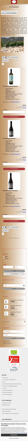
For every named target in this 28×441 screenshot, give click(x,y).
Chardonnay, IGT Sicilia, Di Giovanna (10, 86)
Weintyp (5, 254)
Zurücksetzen (14, 273)
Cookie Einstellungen (7, 394)
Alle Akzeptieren (14, 435)
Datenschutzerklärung (22, 432)
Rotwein (5, 256)
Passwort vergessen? (7, 343)
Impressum (5, 377)
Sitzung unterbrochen (7, 392)
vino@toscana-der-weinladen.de (12, 413)
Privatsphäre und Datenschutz (9, 379)
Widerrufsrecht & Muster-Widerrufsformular (12, 383)
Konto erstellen (6, 341)
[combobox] (14, 57)
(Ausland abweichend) (16, 154)
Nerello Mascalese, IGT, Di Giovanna (10, 190)
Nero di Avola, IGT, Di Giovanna (9, 138)
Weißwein (6, 258)
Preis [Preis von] (4, 264)
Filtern (14, 270)
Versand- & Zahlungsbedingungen (10, 386)
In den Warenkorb (14, 116)
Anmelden (14, 288)
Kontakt (4, 388)
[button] (3, 57)
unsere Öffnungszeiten (8, 390)
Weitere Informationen (14, 438)
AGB (4, 381)
